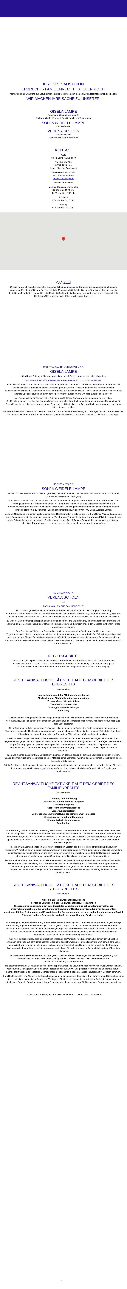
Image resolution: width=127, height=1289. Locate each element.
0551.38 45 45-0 (67, 172)
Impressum (95, 994)
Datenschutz (82, 994)
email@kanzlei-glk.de (63, 178)
